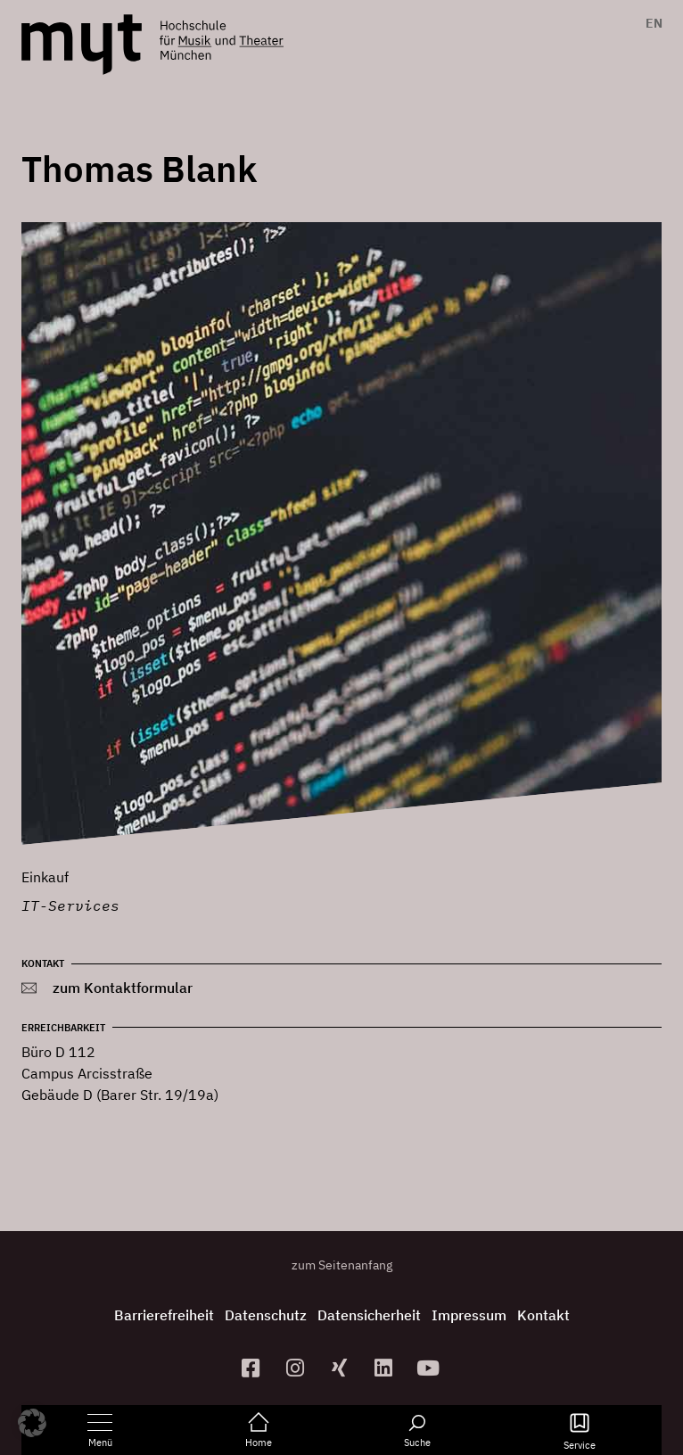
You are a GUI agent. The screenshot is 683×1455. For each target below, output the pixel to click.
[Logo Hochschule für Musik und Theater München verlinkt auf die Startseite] (81, 44)
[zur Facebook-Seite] (253, 1368)
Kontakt (543, 1315)
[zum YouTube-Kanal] (431, 1368)
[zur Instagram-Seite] (297, 1368)
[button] (32, 1423)
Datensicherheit (369, 1315)
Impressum (469, 1315)
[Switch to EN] (649, 23)
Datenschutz (266, 1315)
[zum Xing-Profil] (341, 1368)
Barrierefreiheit (164, 1315)
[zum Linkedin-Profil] (386, 1368)
